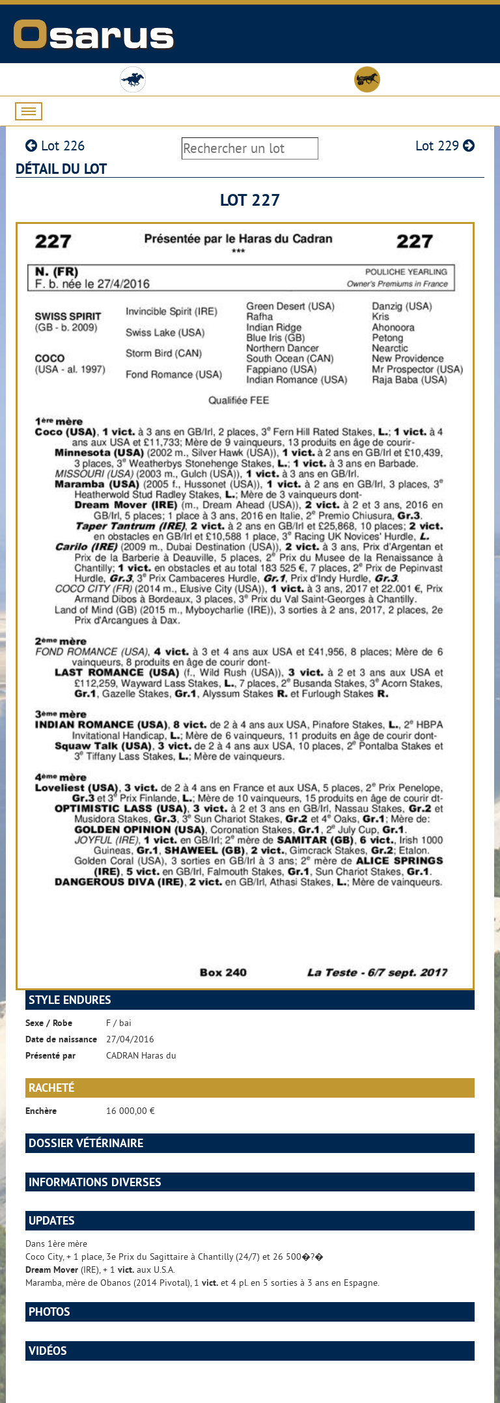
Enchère (41, 1111)
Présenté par (50, 1055)
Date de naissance (61, 1039)
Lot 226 (55, 145)
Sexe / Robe (48, 1023)
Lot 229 (445, 145)
